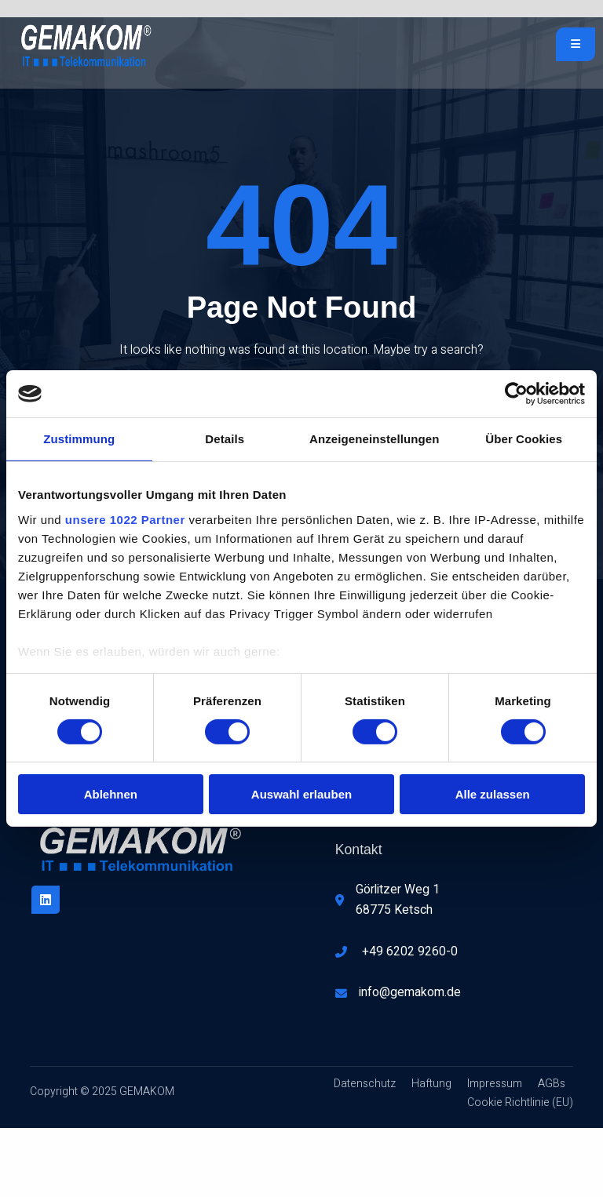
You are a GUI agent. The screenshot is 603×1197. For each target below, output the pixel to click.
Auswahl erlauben (301, 794)
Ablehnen (110, 794)
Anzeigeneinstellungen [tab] (374, 439)
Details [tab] (224, 439)
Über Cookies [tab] (523, 439)
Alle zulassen (492, 794)
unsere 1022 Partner (125, 519)
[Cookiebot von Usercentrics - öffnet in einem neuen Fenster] (516, 394)
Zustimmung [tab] (79, 439)
